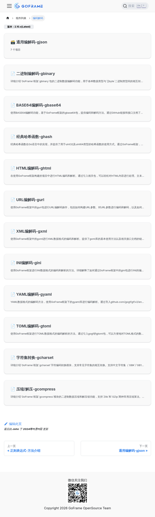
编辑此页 (13, 424)
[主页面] (8, 18)
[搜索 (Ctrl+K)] (135, 6)
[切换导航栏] (9, 6)
